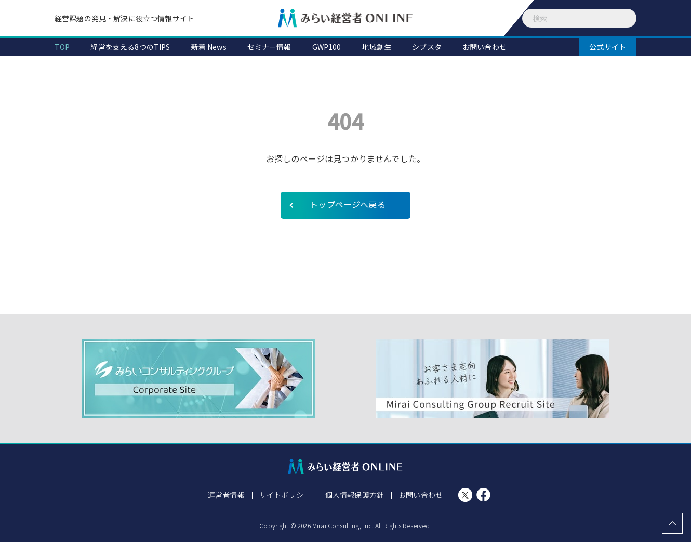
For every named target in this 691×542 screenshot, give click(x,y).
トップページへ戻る (347, 204)
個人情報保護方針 (354, 495)
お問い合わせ (420, 495)
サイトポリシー (285, 495)
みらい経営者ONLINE (345, 18)
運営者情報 (226, 495)
